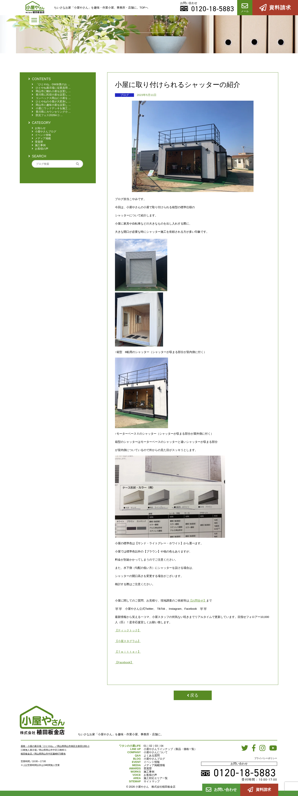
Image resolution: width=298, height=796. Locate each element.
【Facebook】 (124, 662)
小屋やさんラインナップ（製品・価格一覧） (170, 749)
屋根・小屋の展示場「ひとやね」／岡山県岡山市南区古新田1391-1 (55, 746)
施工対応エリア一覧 (156, 778)
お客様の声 (150, 774)
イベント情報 (152, 761)
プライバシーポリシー (265, 758)
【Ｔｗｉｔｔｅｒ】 (128, 651)
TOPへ (143, 7)
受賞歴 (148, 768)
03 (156, 745)
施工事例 (149, 771)
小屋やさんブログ (154, 758)
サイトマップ (152, 781)
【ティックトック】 (128, 630)
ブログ (124, 94)
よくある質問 (152, 755)
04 (161, 745)
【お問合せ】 (197, 600)
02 (150, 745)
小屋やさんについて (156, 752)
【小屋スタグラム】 (128, 641)
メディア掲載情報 (154, 765)
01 (145, 745)
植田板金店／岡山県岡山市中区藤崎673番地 (43, 753)
